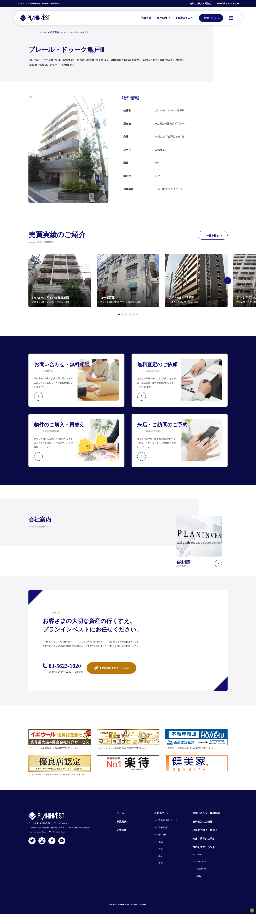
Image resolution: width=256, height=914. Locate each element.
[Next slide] (227, 280)
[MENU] (231, 18)
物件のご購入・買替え (200, 3)
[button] (119, 314)
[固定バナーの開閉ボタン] (252, 910)
